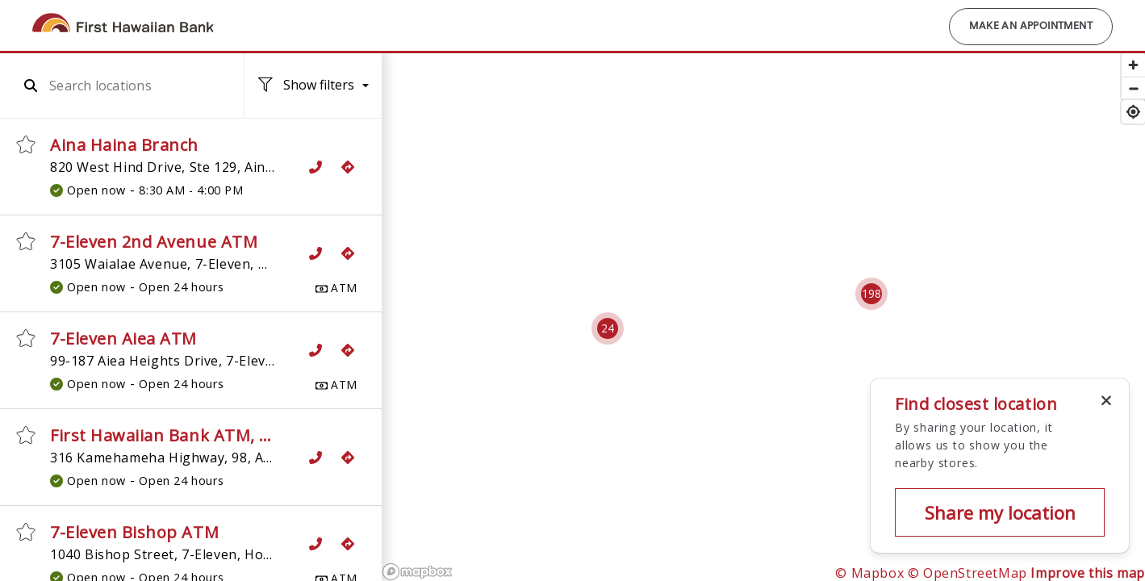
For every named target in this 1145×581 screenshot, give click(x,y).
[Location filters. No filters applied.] (313, 86)
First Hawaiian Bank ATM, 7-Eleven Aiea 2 (214, 435)
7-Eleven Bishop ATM (134, 532)
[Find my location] (1133, 111)
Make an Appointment (1031, 26)
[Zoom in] (1133, 65)
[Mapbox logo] (417, 571)
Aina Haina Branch (124, 145)
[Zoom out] (1133, 88)
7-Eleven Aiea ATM (123, 338)
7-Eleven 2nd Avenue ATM (153, 242)
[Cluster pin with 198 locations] (871, 294)
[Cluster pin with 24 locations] (607, 328)
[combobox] (131, 85)
